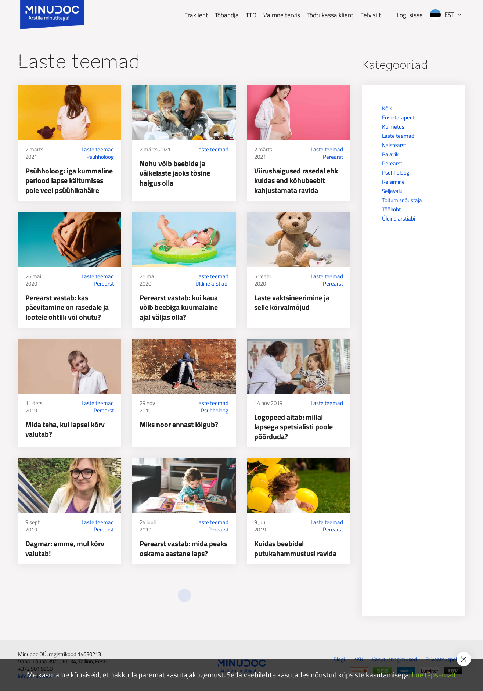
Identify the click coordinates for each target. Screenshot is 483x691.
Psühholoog (100, 157)
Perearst (333, 157)
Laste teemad (98, 149)
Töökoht (391, 209)
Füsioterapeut (398, 117)
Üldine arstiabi (211, 283)
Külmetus (393, 126)
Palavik (390, 154)
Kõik (387, 108)
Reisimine (393, 182)
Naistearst (394, 145)
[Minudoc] (52, 14)
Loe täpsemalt (434, 675)
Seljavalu (392, 191)
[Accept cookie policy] (464, 659)
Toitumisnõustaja (402, 200)
